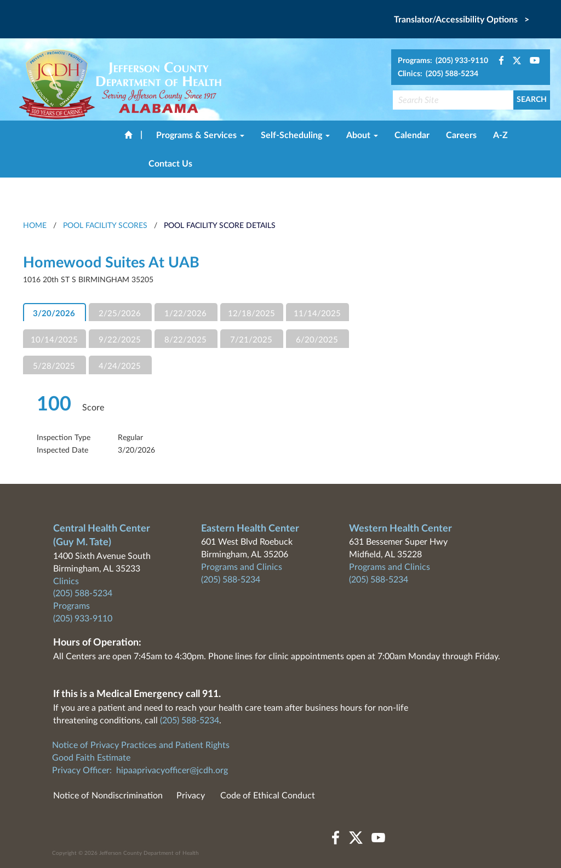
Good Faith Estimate (91, 757)
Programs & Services (200, 135)
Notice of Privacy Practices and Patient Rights (141, 745)
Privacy (190, 795)
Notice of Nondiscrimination (108, 795)
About (362, 135)
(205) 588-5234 (82, 593)
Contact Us (170, 163)
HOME (35, 226)
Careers (461, 135)
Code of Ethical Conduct (267, 795)
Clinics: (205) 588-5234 (438, 74)
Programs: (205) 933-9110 (443, 61)
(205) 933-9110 (82, 618)
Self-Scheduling (295, 135)
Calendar (412, 135)
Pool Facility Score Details (220, 226)
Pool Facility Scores (105, 226)
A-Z (500, 135)
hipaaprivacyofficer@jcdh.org (172, 770)
